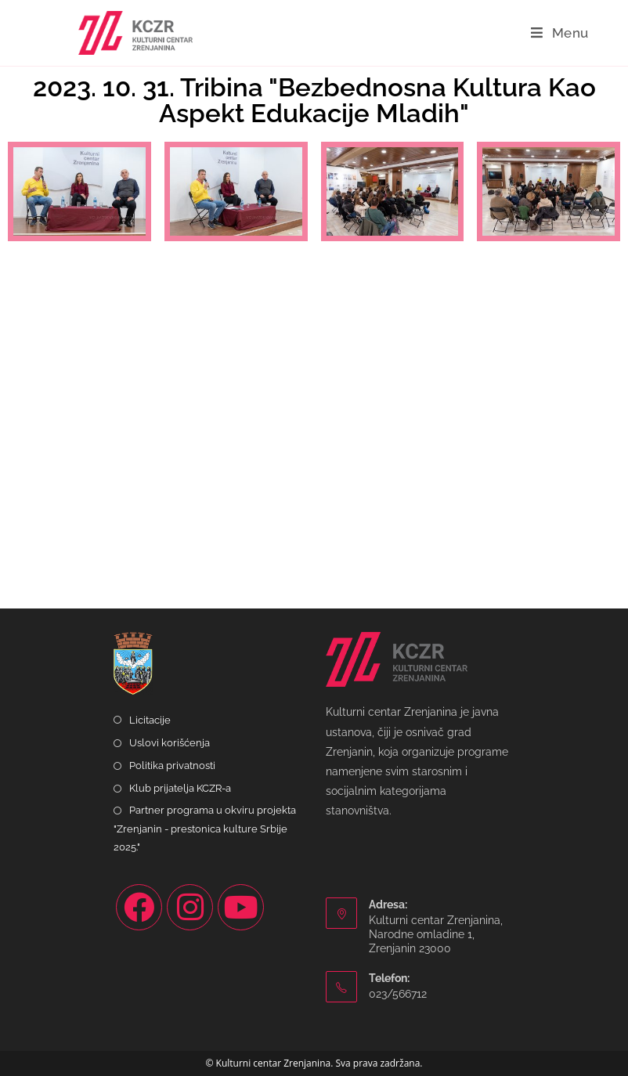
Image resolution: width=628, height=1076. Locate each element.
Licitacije (150, 720)
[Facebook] (139, 907)
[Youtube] (241, 907)
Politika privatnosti (172, 765)
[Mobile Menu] (560, 33)
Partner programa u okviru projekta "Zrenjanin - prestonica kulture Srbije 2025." (205, 828)
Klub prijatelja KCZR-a (180, 788)
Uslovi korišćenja (169, 743)
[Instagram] (190, 907)
